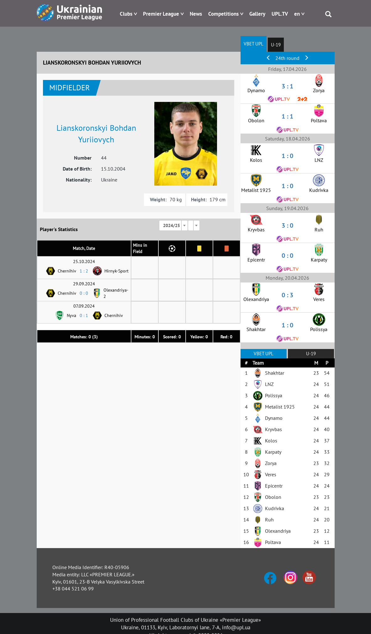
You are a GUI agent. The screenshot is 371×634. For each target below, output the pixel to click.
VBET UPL (253, 44)
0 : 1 (84, 315)
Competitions (223, 13)
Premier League (161, 13)
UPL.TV (280, 13)
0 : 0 (84, 293)
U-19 (276, 45)
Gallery (257, 13)
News (196, 13)
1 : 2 (84, 271)
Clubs (126, 13)
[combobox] (173, 225)
